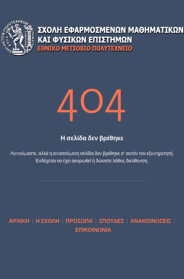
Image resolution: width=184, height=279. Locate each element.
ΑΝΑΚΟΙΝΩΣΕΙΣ (151, 220)
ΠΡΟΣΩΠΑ (79, 220)
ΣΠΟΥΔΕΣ (111, 220)
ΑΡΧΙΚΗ (19, 220)
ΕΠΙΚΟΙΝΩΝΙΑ (93, 229)
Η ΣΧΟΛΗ (47, 220)
